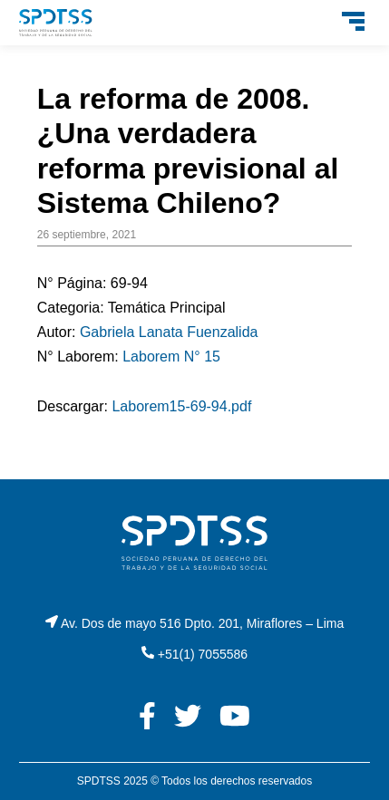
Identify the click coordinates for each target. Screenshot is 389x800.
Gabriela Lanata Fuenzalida (169, 332)
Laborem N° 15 (171, 356)
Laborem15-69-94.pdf (181, 406)
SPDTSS (99, 781)
